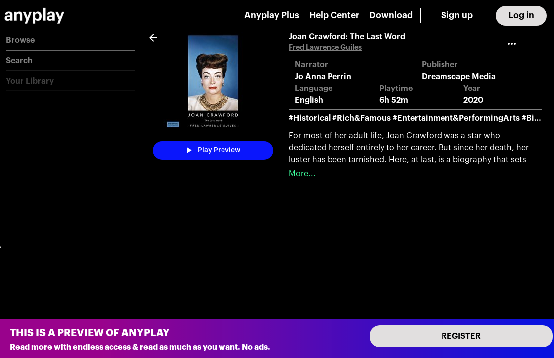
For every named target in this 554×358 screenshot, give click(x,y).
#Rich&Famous (361, 118)
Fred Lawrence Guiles (325, 47)
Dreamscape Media (459, 77)
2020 (473, 100)
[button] (70, 40)
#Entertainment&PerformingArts (456, 118)
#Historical (310, 118)
